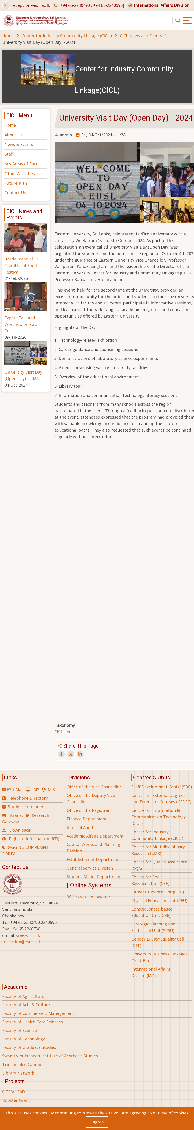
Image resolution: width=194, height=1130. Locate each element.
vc (69, 731)
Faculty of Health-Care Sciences (32, 1021)
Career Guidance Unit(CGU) (157, 892)
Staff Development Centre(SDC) (161, 786)
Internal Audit (80, 827)
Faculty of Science (19, 1030)
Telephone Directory (28, 798)
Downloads (20, 830)
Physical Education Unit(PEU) (159, 900)
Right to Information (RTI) (34, 838)
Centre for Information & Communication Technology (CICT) (158, 817)
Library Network (18, 1073)
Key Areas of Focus (22, 163)
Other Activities (19, 173)
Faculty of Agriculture (23, 996)
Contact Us (15, 192)
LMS (35, 789)
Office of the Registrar (88, 810)
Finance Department (87, 819)
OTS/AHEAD (13, 1091)
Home (8, 35)
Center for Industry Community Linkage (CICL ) (67, 35)
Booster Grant (16, 1100)
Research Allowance (88, 896)
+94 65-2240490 (75, 5)
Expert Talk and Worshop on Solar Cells (21, 324)
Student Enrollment (27, 806)
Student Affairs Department (94, 876)
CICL (59, 731)
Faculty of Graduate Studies (29, 1047)
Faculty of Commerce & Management (38, 1013)
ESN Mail (15, 789)
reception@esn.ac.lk (30, 5)
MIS (51, 789)
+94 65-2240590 (108, 5)
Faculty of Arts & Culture (26, 1004)
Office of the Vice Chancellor (94, 786)
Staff (8, 154)
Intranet (15, 815)
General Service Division (90, 868)
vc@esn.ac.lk (28, 935)
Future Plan (15, 183)
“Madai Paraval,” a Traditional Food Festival (21, 265)
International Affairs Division (157, 5)
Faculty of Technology (23, 1039)
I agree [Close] (97, 1122)
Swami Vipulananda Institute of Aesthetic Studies (50, 1056)
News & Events (18, 144)
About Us (13, 135)
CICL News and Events (141, 35)
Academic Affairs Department (95, 836)
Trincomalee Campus (22, 1064)
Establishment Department (93, 859)
